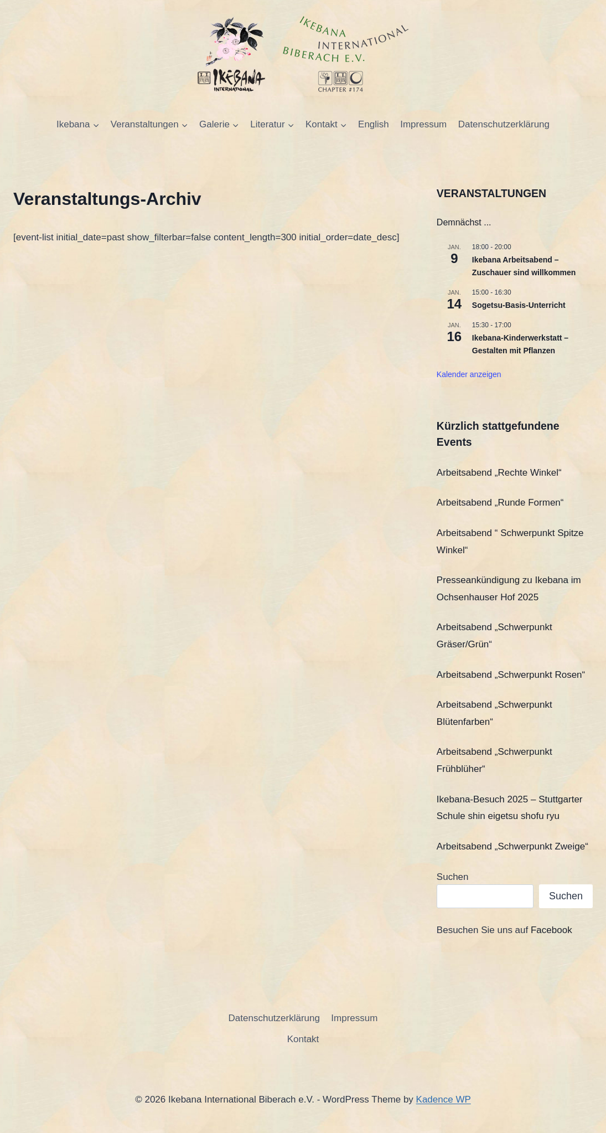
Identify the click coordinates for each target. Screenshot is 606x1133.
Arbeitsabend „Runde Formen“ (500, 502)
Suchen (453, 877)
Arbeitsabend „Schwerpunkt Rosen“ (511, 674)
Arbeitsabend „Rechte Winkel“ (499, 472)
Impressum (423, 124)
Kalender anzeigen (469, 374)
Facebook (551, 930)
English (373, 124)
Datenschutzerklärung (504, 124)
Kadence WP (443, 1099)
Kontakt (303, 1039)
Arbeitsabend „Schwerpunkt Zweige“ (512, 846)
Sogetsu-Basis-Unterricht (519, 305)
